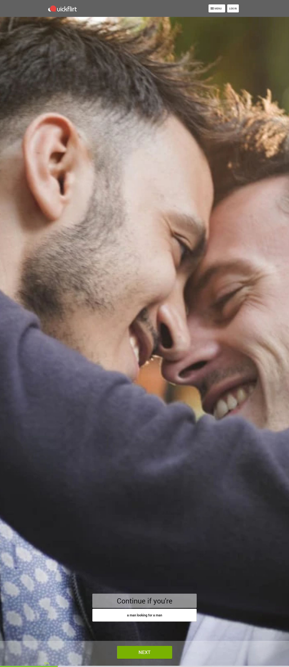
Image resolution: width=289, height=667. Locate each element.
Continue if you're (144, 601)
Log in (233, 8)
